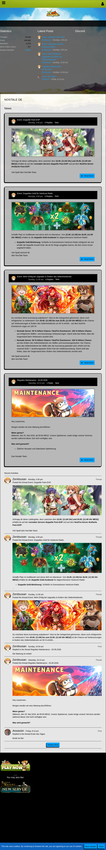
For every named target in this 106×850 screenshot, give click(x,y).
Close (101, 846)
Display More (53, 745)
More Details (90, 846)
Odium (28, 50)
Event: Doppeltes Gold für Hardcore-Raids (35, 193)
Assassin (46, 79)
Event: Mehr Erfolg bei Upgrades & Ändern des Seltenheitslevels (52, 57)
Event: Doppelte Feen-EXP (53, 37)
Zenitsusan (46, 40)
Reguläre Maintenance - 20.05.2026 (32, 380)
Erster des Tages (49, 76)
